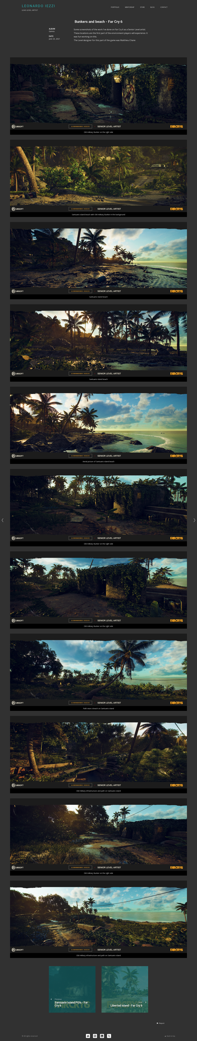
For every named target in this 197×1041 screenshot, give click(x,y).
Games (52, 31)
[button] (160, 1023)
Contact (163, 7)
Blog (152, 7)
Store (142, 7)
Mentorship (129, 7)
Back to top (170, 1036)
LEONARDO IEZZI (38, 6)
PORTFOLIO (115, 7)
